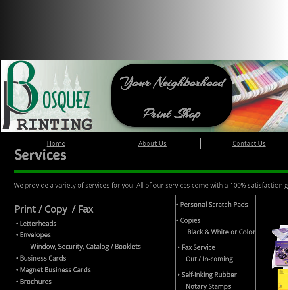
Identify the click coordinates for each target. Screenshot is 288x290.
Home (56, 143)
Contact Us (249, 143)
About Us (152, 143)
